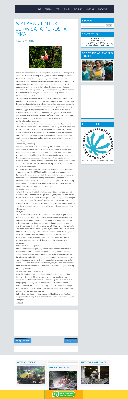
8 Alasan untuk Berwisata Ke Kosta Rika (41, 29)
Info (32, 41)
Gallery (67, 9)
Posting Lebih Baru (22, 341)
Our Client (78, 9)
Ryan (19, 41)
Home (39, 9)
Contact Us (102, 9)
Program (48, 9)
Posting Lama (71, 341)
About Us (90, 9)
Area (58, 9)
